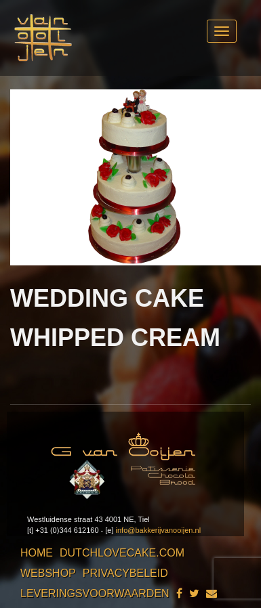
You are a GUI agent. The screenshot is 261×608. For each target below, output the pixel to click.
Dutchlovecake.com (122, 553)
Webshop (48, 573)
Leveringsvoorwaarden (94, 593)
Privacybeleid (125, 573)
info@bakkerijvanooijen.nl (158, 530)
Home (36, 553)
